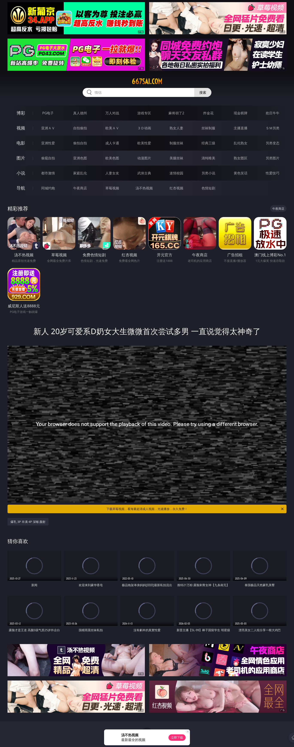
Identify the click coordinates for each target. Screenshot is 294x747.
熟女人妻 (176, 128)
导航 (21, 188)
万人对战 (112, 113)
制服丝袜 (176, 143)
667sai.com (147, 81)
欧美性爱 (144, 143)
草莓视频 (112, 188)
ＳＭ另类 (272, 128)
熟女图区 (240, 158)
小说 (21, 173)
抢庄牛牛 (272, 113)
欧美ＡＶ (112, 128)
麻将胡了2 (176, 113)
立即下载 (177, 737)
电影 (21, 143)
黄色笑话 (240, 173)
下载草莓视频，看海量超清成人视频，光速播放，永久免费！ (195, 509)
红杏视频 (176, 188)
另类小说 (208, 173)
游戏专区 (144, 113)
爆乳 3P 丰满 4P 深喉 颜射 (28, 522)
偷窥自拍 (48, 158)
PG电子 (48, 113)
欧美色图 (112, 158)
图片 (21, 158)
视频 (21, 128)
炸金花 (208, 113)
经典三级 (208, 143)
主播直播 (240, 128)
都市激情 (48, 173)
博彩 (21, 113)
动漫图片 (144, 158)
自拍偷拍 (80, 128)
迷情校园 (176, 173)
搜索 (202, 92)
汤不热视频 (144, 188)
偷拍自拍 (80, 143)
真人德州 (80, 113)
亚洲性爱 (48, 143)
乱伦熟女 (240, 143)
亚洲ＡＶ (48, 128)
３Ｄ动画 (144, 128)
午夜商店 (80, 188)
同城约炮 (48, 188)
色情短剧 (208, 188)
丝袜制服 (208, 128)
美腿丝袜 (176, 158)
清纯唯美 (208, 158)
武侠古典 (144, 173)
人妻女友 (112, 173)
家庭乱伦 (80, 173)
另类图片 (272, 158)
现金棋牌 (240, 113)
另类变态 (272, 143)
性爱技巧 (272, 173)
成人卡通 (112, 143)
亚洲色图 (80, 158)
